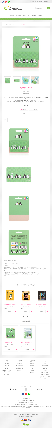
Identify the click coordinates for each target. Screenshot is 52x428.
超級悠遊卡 (18, 15)
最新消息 (12, 15)
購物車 (8, 312)
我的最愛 (32, 371)
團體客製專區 (19, 364)
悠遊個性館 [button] (33, 15)
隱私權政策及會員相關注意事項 (7, 370)
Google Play (38, 388)
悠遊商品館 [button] (26, 15)
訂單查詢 (32, 364)
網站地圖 (7, 362)
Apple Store (13, 388)
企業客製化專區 (19, 367)
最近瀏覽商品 (45, 364)
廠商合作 (7, 367)
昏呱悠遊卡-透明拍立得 (25, 341)
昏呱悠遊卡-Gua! (8, 341)
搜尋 (45, 362)
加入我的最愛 (33, 109)
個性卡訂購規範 (45, 371)
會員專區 (32, 362)
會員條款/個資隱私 (7, 373)
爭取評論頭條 (26, 93)
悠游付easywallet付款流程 (45, 376)
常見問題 (45, 369)
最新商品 (45, 367)
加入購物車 (24, 109)
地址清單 (32, 367)
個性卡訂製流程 (45, 373)
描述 (5, 120)
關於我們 (7, 364)
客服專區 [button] (40, 15)
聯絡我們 (19, 369)
